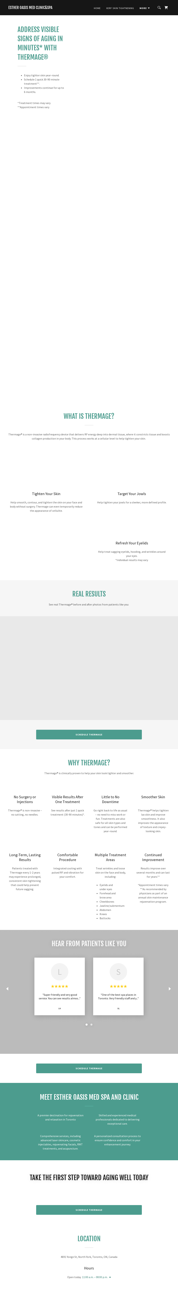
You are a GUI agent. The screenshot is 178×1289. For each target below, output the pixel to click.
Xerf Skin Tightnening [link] (120, 8)
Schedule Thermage (89, 734)
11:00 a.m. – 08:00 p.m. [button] (95, 1277)
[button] (145, 8)
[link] (30, 8)
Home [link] (97, 8)
